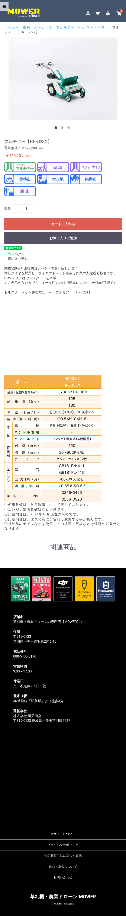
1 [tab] (57, 128)
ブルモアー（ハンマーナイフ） (82, 27)
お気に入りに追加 (63, 238)
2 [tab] (63, 128)
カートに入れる (63, 224)
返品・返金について (63, 866)
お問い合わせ (63, 877)
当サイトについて (63, 834)
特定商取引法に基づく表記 (63, 855)
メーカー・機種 (17, 27)
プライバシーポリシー (63, 844)
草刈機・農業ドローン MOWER (63, 896)
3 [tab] (69, 128)
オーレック (43, 27)
